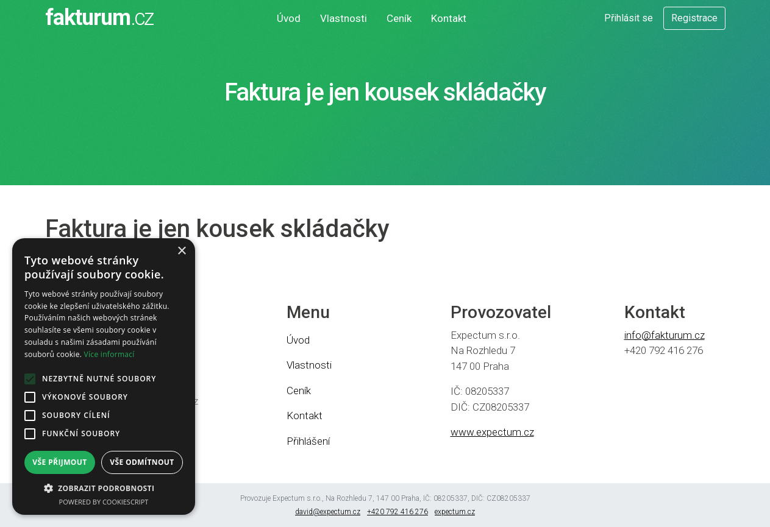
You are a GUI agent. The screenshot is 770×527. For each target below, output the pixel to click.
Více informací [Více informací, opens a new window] (109, 354)
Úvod (289, 18)
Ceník (399, 18)
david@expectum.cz (327, 512)
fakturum (98, 18)
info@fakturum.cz (664, 335)
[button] (103, 488)
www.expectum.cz (492, 432)
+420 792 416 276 (397, 512)
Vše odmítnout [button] (142, 462)
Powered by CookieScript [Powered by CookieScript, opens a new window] (104, 501)
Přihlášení (308, 441)
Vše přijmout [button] (59, 462)
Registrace (694, 18)
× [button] (181, 251)
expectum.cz (455, 512)
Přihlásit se (628, 18)
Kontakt (448, 18)
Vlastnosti (343, 18)
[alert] (103, 376)
